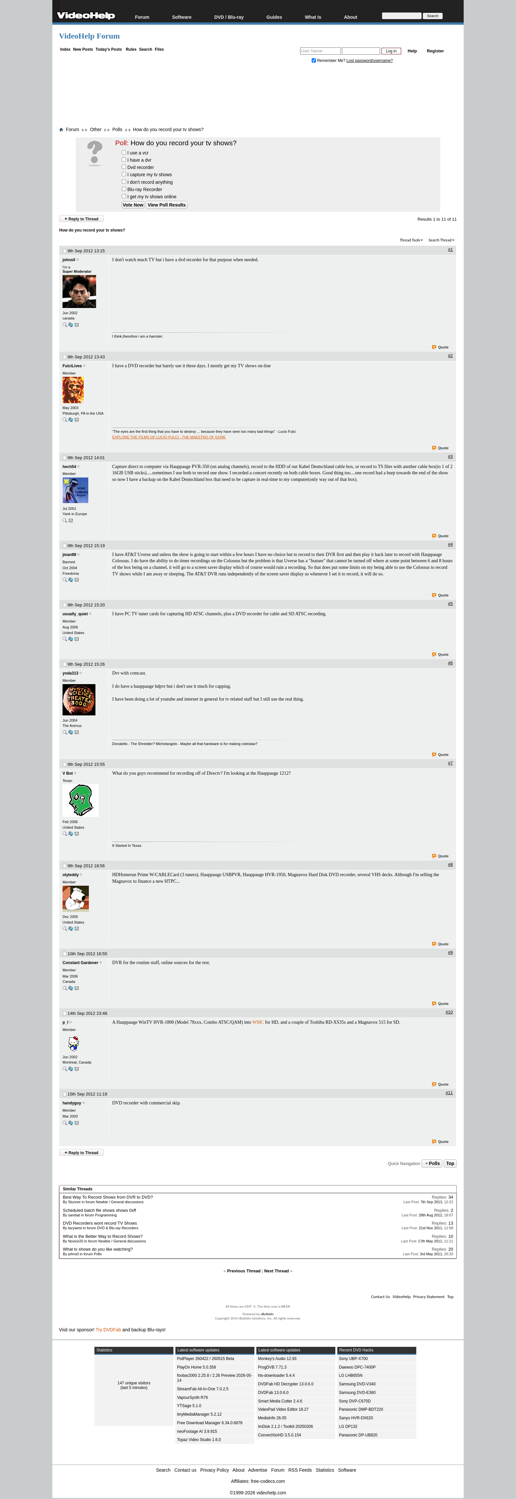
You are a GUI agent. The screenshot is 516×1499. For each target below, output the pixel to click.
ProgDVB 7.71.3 (272, 1367)
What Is (313, 17)
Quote (440, 347)
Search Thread (440, 240)
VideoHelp (402, 1296)
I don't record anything (147, 182)
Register (435, 50)
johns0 (69, 260)
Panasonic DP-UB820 (358, 1435)
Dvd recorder (138, 167)
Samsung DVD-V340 (357, 1384)
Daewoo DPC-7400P (357, 1367)
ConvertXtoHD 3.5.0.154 (279, 1435)
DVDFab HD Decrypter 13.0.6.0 (286, 1384)
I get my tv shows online (149, 196)
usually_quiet (75, 614)
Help (412, 50)
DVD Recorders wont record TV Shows (100, 1223)
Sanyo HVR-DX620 (356, 1418)
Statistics (325, 1470)
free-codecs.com (268, 1481)
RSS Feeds (300, 1470)
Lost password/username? (370, 60)
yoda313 (70, 673)
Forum (142, 17)
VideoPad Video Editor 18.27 (283, 1409)
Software (182, 17)
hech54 (69, 466)
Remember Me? (329, 60)
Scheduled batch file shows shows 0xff (99, 1210)
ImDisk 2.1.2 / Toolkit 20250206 (285, 1426)
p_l (65, 1022)
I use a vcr (135, 152)
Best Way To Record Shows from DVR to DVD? (108, 1197)
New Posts (83, 49)
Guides (274, 17)
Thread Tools (410, 240)
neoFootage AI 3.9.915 (197, 1431)
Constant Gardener (80, 962)
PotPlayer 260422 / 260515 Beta (205, 1358)
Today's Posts (108, 49)
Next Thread (276, 1270)
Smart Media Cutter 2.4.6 (280, 1401)
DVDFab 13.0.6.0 (273, 1392)
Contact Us (380, 1296)
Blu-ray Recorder (142, 189)
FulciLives (72, 366)
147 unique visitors (133, 1383)
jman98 (69, 554)
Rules (131, 49)
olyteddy (71, 875)
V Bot (68, 773)
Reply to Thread (81, 218)
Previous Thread (244, 1270)
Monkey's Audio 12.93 (277, 1358)
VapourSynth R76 (192, 1397)
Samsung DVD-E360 (357, 1392)
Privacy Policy (214, 1470)
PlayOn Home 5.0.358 (196, 1367)
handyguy (72, 1103)
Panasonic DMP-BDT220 (361, 1409)
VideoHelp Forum (89, 36)
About (350, 17)
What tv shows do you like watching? (98, 1249)
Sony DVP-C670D (355, 1401)
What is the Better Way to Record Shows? (102, 1236)
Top (450, 1163)
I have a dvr (136, 160)
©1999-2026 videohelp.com (258, 1492)
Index (65, 49)
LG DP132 (348, 1426)
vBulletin (267, 1314)
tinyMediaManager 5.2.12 (199, 1414)
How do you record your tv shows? (168, 129)
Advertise (257, 1470)
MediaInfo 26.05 (272, 1418)
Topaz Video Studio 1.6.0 (199, 1439)
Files (159, 49)
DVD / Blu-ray (229, 17)
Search (145, 49)
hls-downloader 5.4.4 (276, 1375)
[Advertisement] (258, 96)
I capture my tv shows (147, 174)
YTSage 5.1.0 (189, 1405)
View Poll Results (167, 205)
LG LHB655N (350, 1375)
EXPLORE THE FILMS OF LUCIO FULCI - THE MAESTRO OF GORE (169, 437)
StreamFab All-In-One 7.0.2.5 (202, 1389)
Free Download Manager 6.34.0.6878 (210, 1423)
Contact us (185, 1470)
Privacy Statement (429, 1296)
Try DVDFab (108, 1329)
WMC (258, 1022)
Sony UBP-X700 (353, 1358)
